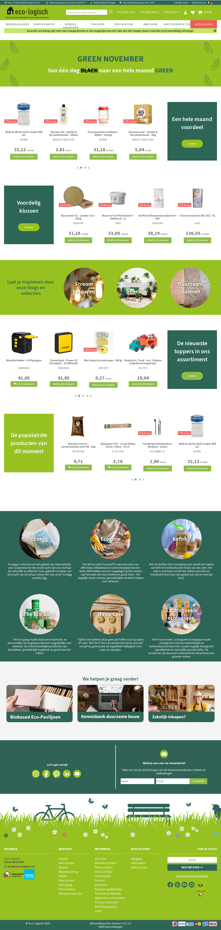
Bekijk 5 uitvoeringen (78, 240)
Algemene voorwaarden (110, 898)
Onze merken (67, 889)
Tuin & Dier (97, 24)
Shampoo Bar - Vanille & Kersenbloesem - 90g (143, 133)
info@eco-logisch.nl (19, 866)
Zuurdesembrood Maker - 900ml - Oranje (103, 133)
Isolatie (63, 858)
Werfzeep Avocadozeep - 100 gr (103, 360)
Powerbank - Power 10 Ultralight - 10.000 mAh (63, 362)
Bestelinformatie (105, 863)
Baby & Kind (150, 24)
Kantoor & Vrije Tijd (177, 24)
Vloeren (63, 867)
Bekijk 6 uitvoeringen (118, 240)
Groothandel (103, 876)
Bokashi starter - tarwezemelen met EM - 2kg (78, 445)
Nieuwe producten (70, 893)
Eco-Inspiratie (149, 12)
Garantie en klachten (108, 893)
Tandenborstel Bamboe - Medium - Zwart (157, 445)
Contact (100, 880)
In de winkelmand (24, 383)
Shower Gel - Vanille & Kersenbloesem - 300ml (63, 133)
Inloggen (136, 858)
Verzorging (65, 885)
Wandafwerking (68, 872)
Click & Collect (104, 872)
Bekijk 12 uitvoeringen (158, 468)
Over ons (100, 858)
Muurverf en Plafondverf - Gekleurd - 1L (118, 217)
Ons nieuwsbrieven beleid (192, 876)
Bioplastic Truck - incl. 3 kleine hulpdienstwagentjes (143, 362)
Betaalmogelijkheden (108, 889)
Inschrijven (192, 867)
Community (172, 12)
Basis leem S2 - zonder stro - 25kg (78, 217)
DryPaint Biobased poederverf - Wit (157, 217)
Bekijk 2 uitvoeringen (23, 156)
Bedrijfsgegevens (106, 906)
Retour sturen (103, 867)
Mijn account (139, 867)
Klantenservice (199, 2)
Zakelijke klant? (181, 2)
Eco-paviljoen (126, 12)
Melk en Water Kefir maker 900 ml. (24, 133)
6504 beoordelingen (110, 927)
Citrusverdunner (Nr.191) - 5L (197, 215)
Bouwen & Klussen (17, 24)
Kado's (63, 876)
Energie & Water (44, 24)
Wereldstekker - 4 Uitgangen (24, 360)
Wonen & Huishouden (70, 26)
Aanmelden (198, 781)
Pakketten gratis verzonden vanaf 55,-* (66, 2)
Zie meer (192, 143)
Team (98, 911)
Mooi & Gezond (124, 24)
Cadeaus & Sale (204, 24)
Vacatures (101, 885)
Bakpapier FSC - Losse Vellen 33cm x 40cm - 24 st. (118, 445)
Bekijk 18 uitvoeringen (143, 383)
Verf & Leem (66, 863)
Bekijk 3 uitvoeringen (63, 156)
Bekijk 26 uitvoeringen (103, 384)
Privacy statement (106, 902)
